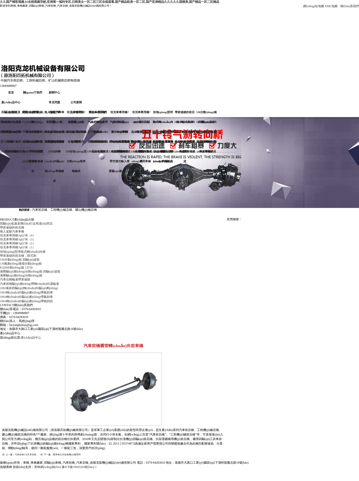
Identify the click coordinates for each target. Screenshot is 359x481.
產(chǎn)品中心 (10, 102)
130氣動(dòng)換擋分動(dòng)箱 (11, 123)
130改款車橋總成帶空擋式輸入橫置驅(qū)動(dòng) (119, 153)
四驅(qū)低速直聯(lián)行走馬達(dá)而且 (26, 223)
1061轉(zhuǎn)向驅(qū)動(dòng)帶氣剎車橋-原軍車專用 (163, 123)
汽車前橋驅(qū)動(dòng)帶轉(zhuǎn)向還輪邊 (29, 283)
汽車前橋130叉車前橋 (11, 133)
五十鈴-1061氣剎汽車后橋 (11, 143)
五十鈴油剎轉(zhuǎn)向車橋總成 (119, 133)
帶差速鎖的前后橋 (12, 227)
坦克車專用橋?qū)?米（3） (18, 239)
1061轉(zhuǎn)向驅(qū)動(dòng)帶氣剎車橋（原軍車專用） (184, 123)
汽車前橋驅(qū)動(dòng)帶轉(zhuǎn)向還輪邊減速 (119, 123)
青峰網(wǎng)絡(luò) (47, 467)
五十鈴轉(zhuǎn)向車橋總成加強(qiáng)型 (97, 133)
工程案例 (11, 112)
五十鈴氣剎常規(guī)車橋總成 (206, 133)
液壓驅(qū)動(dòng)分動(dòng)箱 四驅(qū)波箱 (54, 123)
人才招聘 (76, 112)
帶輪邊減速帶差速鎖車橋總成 (119, 143)
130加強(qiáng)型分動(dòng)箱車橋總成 (76, 153)
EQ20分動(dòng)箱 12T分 (16, 267)
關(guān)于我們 (32, 92)
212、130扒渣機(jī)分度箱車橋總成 (32, 153)
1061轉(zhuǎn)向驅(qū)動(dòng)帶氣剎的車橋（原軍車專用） (206, 123)
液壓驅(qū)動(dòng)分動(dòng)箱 (76, 123)
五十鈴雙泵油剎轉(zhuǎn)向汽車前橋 (141, 133)
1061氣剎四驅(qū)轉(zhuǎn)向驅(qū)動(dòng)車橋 (141, 123)
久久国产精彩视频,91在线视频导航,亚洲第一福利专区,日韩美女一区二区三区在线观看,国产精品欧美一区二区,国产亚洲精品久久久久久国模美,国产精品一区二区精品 (109, 1)
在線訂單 (54, 112)
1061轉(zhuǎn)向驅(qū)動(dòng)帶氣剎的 (26, 301)
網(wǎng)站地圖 (313, 6)
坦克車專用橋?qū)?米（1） (141, 114)
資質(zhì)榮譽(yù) (32, 112)
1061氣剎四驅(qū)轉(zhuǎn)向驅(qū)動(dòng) (29, 288)
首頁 (11, 92)
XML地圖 (331, 6)
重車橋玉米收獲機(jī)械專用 (54, 133)
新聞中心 (54, 92)
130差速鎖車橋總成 (141, 153)
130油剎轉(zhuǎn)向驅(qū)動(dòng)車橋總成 (54, 153)
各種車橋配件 (76, 141)
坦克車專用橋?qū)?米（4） (18, 235)
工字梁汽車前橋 (54, 141)
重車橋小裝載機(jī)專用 (76, 133)
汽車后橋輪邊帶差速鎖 (98, 123)
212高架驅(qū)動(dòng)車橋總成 (206, 143)
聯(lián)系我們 (349, 6)
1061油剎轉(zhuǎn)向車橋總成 (184, 143)
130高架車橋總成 (97, 151)
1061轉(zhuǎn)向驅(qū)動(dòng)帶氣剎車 (26, 292)
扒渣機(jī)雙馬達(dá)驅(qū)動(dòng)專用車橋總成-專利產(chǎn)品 (141, 143)
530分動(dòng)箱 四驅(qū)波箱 (206, 114)
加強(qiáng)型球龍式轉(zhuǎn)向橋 (163, 114)
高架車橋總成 (97, 141)
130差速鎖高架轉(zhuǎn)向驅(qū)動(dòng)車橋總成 (163, 153)
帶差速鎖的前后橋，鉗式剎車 (185, 114)
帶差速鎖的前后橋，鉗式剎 (18, 255)
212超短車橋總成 (11, 151)
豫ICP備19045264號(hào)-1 (79, 467)
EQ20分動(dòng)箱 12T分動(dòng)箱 (32, 123)
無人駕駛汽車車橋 (12, 231)
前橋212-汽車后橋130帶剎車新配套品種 (32, 143)
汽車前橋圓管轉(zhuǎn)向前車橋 (32, 133)
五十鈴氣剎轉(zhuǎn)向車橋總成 (163, 133)
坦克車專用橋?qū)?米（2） (119, 114)
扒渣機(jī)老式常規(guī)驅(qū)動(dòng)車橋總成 (163, 143)
